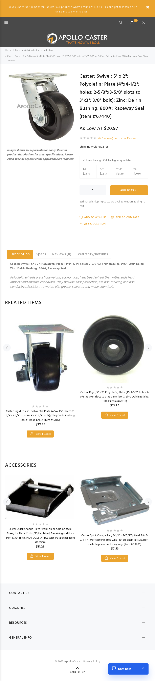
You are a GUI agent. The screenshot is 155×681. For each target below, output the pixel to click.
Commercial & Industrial (27, 50)
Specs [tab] (41, 254)
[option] (40, 371)
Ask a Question (93, 224)
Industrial (48, 50)
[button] (72, 76)
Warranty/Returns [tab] (93, 254)
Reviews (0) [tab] (61, 254)
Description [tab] (20, 254)
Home (8, 50)
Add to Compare (125, 217)
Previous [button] (7, 347)
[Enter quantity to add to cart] (93, 190)
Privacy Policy (92, 661)
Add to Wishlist (93, 217)
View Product (43, 434)
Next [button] (148, 347)
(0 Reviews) (105, 138)
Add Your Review (125, 138)
